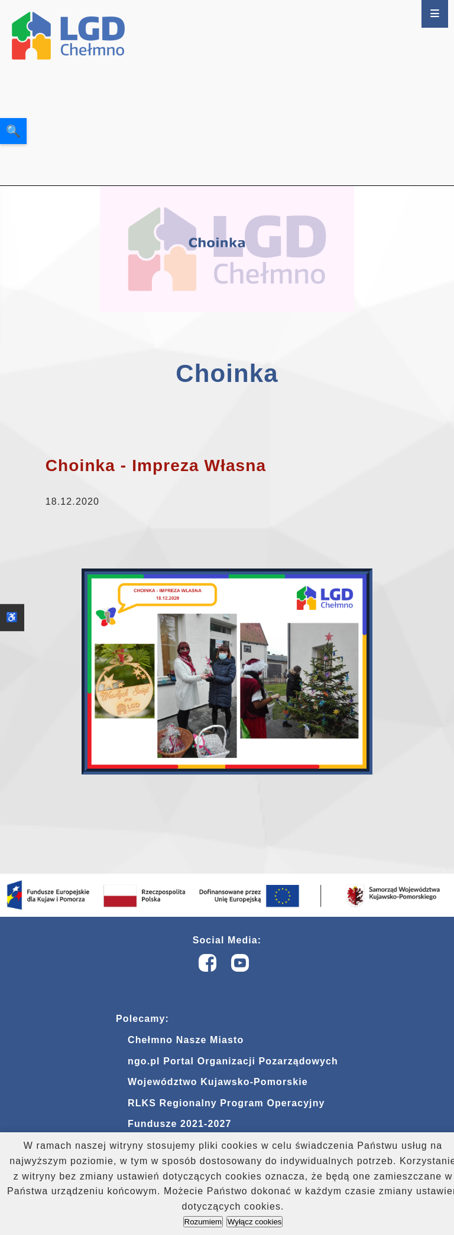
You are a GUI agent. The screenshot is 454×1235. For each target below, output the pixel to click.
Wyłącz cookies (255, 1221)
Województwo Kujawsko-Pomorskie (218, 1082)
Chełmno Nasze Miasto (186, 1040)
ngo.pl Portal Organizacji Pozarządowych (233, 1061)
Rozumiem (203, 1221)
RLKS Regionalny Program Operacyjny (226, 1103)
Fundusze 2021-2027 (179, 1124)
